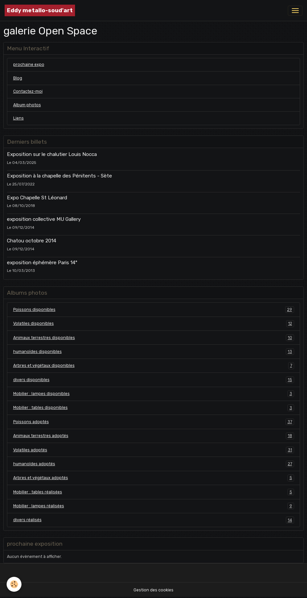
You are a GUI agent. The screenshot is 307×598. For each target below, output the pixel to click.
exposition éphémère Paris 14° (42, 263)
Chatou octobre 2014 (31, 241)
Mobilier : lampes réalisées (153, 506)
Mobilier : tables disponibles (153, 407)
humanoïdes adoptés (153, 464)
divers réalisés (153, 520)
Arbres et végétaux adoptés (153, 477)
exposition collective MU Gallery (44, 219)
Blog (17, 78)
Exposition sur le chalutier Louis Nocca (52, 154)
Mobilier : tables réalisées (153, 492)
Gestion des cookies (153, 590)
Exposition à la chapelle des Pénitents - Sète (59, 176)
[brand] (40, 10)
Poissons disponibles (153, 309)
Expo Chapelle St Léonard (37, 198)
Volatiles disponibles (153, 323)
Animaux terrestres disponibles (153, 337)
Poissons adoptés (153, 422)
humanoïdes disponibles (153, 351)
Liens (18, 118)
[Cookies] (14, 584)
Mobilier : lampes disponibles (153, 393)
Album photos (27, 105)
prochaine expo (28, 64)
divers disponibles (153, 379)
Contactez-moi (28, 91)
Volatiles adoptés (153, 450)
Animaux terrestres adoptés (153, 435)
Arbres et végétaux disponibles (153, 365)
